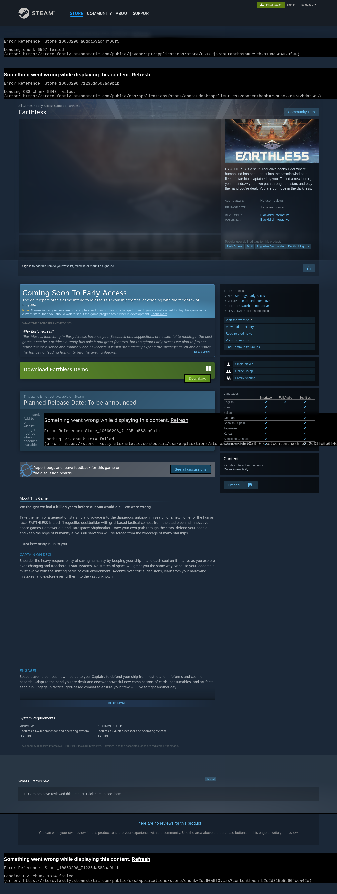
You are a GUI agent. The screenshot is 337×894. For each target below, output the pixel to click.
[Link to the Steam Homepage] (40, 17)
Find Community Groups (243, 457)
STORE (76, 13)
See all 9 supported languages (244, 362)
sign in (291, 4)
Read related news (239, 444)
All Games (25, 112)
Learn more (159, 320)
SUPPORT (142, 13)
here (98, 802)
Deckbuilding (296, 252)
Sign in (27, 272)
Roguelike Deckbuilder (270, 252)
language (307, 4)
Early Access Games (50, 112)
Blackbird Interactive (275, 221)
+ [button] (308, 252)
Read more (202, 358)
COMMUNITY (99, 13)
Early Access (235, 252)
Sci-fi (249, 252)
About (122, 13)
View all (210, 787)
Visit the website (239, 430)
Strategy (241, 406)
